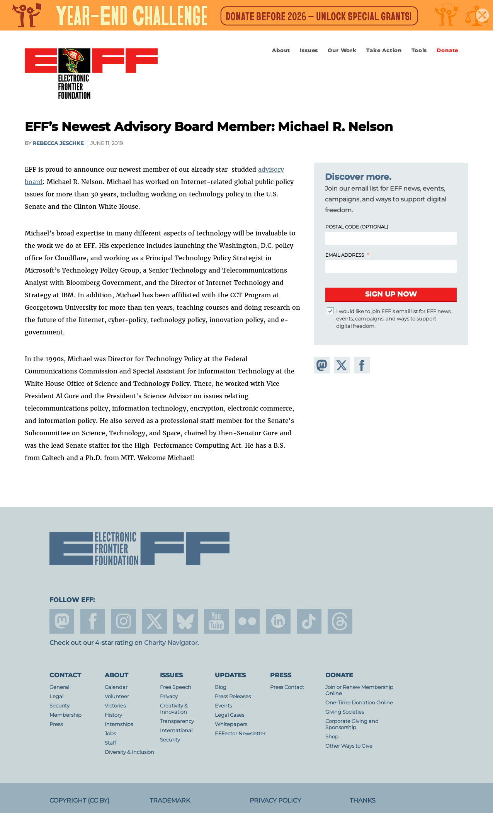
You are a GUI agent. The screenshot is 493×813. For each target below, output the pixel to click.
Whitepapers (231, 724)
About (281, 50)
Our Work (342, 50)
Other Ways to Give (348, 746)
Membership (65, 715)
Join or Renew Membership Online (359, 690)
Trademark (170, 800)
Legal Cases (229, 715)
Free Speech (175, 687)
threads (340, 621)
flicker (247, 621)
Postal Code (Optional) (356, 227)
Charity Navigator (170, 642)
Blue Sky (185, 621)
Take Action (384, 50)
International (176, 730)
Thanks (363, 800)
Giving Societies (344, 712)
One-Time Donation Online (359, 703)
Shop (331, 737)
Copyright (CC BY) (79, 800)
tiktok (309, 621)
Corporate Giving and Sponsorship (352, 724)
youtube (216, 621)
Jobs (110, 733)
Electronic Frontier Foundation (91, 74)
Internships (119, 724)
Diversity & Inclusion (129, 752)
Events (223, 706)
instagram (123, 621)
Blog (220, 687)
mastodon (61, 621)
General (59, 687)
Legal (56, 696)
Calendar (116, 687)
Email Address (344, 255)
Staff (110, 743)
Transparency (177, 721)
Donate (447, 50)
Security (59, 706)
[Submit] (391, 295)
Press (56, 724)
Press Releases (233, 696)
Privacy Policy (275, 800)
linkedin (278, 621)
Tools (419, 50)
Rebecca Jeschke (58, 143)
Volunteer (117, 696)
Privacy (169, 696)
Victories (115, 706)
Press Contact (287, 687)
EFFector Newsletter (240, 733)
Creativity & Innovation (174, 709)
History (113, 715)
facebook (92, 621)
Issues (309, 50)
